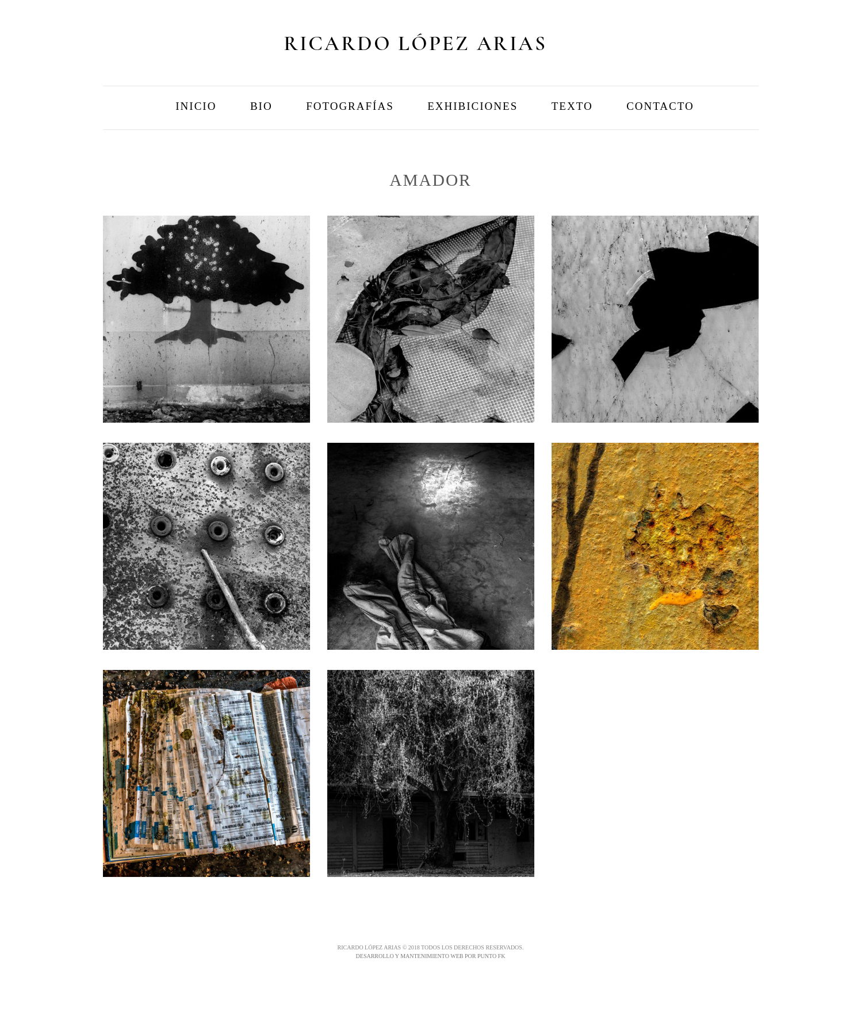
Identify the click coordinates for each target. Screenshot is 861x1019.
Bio (261, 106)
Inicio (195, 106)
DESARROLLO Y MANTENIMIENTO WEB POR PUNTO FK (431, 956)
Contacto (660, 106)
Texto (572, 106)
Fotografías (350, 106)
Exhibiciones (472, 106)
